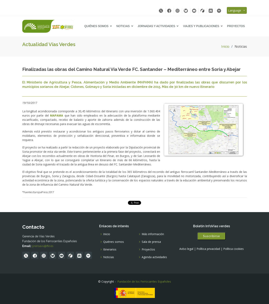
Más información (153, 234)
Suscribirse (211, 236)
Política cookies (233, 248)
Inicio (225, 46)
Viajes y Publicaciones (201, 26)
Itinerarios (109, 249)
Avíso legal (186, 248)
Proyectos (236, 26)
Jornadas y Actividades (156, 26)
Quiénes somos (96, 26)
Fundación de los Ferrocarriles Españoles (144, 281)
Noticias (123, 26)
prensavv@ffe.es (42, 246)
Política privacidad (208, 248)
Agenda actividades (154, 257)
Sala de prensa (151, 241)
